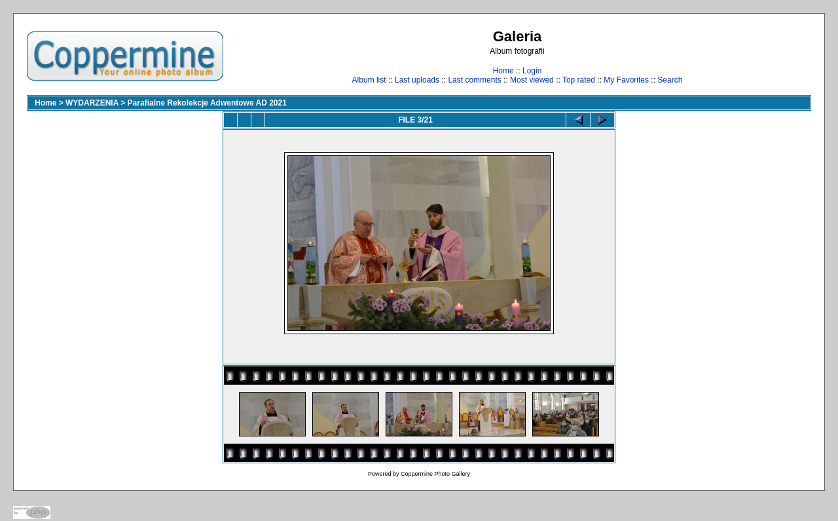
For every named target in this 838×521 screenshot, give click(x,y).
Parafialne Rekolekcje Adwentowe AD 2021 (207, 102)
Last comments (474, 80)
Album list (369, 80)
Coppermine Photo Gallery (435, 474)
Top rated (578, 80)
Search (669, 80)
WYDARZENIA (91, 102)
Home (503, 70)
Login (531, 70)
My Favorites (626, 80)
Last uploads (417, 80)
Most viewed (532, 80)
